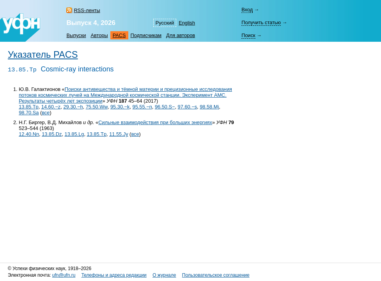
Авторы (99, 35)
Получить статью (261, 22)
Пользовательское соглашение (216, 275)
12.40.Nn (29, 134)
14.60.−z (50, 107)
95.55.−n (142, 107)
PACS (119, 35)
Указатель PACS (43, 55)
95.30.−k (119, 107)
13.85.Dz (52, 134)
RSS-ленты (87, 10)
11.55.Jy (118, 134)
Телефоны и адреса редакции (114, 275)
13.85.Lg (74, 134)
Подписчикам (146, 35)
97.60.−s (187, 107)
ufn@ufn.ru (64, 275)
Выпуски (76, 35)
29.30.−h (73, 107)
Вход (247, 9)
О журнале (164, 275)
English (187, 23)
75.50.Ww (97, 107)
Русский (165, 23)
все (46, 113)
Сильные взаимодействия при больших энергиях (155, 122)
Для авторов (180, 35)
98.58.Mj (209, 107)
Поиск (248, 35)
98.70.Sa (29, 113)
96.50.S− (165, 107)
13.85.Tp (29, 107)
